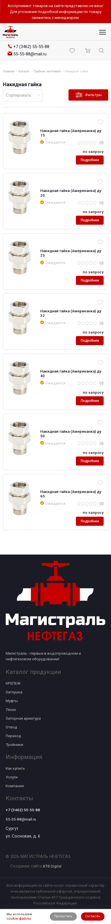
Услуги (12, 777)
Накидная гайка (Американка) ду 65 (70, 493)
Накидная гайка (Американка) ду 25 (70, 252)
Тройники (14, 744)
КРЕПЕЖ (13, 683)
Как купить (15, 768)
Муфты (12, 700)
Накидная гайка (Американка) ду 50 (70, 433)
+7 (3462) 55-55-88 (23, 810)
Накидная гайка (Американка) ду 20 (70, 192)
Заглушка (14, 692)
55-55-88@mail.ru (21, 819)
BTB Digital (52, 866)
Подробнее (90, 160)
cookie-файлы (19, 918)
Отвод (11, 727)
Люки (11, 709)
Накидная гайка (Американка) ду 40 (70, 373)
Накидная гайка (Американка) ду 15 (70, 132)
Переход (13, 735)
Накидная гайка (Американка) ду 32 (70, 313)
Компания (15, 786)
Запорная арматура (23, 718)
